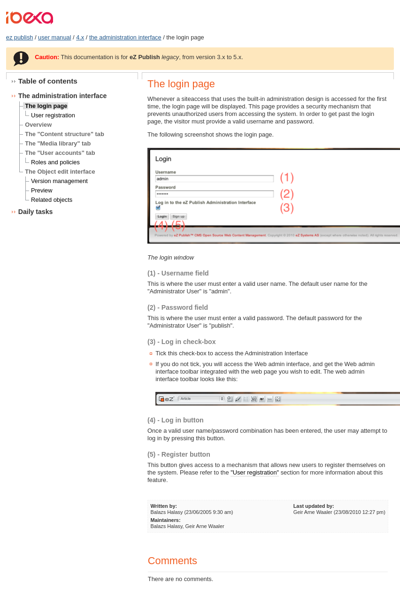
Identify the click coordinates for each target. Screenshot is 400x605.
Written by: (163, 506)
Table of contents (47, 81)
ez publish (19, 37)
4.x (80, 37)
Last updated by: (313, 506)
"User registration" (255, 472)
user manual (54, 37)
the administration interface (125, 37)
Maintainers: (165, 520)
